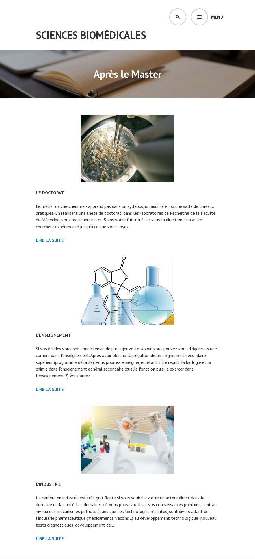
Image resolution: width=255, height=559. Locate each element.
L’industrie (48, 484)
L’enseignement (53, 335)
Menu (217, 17)
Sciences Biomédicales (91, 35)
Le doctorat (50, 192)
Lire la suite (50, 240)
